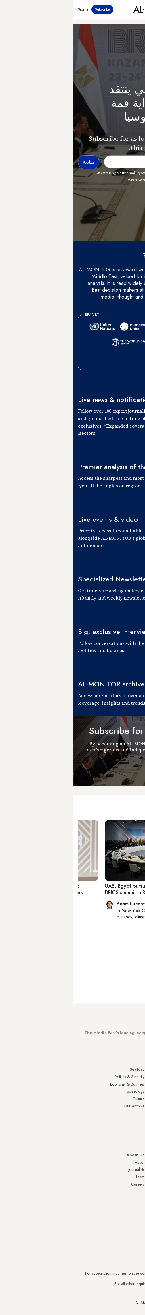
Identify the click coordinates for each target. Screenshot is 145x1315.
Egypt (135, 1121)
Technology (61, 1091)
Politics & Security (56, 1077)
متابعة (130, 770)
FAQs (135, 1177)
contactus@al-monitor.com (118, 1284)
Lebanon (133, 1135)
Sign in (10, 9)
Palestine (133, 1113)
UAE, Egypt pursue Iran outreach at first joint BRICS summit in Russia (82, 889)
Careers (64, 1184)
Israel (136, 1106)
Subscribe (29, 9)
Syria (136, 1143)
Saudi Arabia (129, 1084)
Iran (137, 1091)
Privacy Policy (128, 1169)
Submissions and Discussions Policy (111, 1184)
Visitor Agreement (125, 1162)
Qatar (135, 1128)
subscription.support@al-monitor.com (110, 1273)
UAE (136, 1099)
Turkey (134, 1077)
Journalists (63, 1169)
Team (66, 1177)
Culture (65, 1099)
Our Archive (60, 1106)
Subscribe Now (120, 1049)
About (66, 1162)
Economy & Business (54, 1084)
